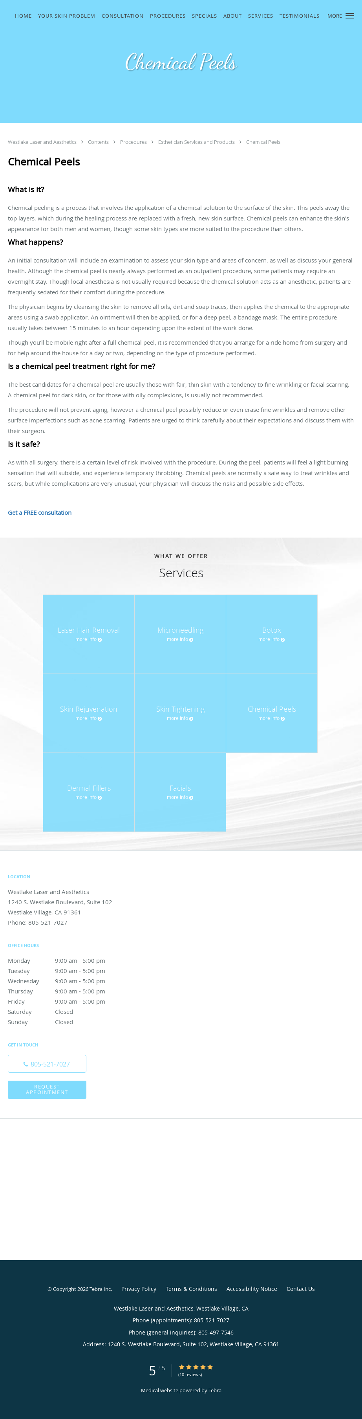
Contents (99, 141)
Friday (65, 1001)
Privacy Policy (138, 1288)
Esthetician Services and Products (197, 141)
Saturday (65, 1011)
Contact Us (301, 1288)
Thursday (65, 991)
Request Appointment (47, 1089)
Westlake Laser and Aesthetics (43, 141)
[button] (350, 15)
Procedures (134, 141)
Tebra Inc (100, 1288)
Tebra (214, 1390)
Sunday (65, 1022)
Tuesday (65, 971)
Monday (65, 960)
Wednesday (65, 981)
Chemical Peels (263, 141)
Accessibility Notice (252, 1288)
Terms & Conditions (191, 1288)
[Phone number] (47, 1064)
